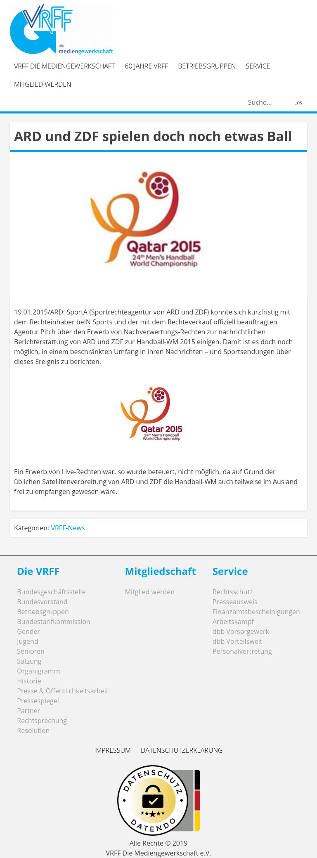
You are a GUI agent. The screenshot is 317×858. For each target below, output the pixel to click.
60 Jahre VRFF (146, 66)
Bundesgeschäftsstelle (51, 591)
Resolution (33, 730)
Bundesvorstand (42, 601)
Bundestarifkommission (53, 621)
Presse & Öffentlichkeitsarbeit (62, 690)
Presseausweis (235, 601)
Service (258, 66)
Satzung (29, 661)
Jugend (27, 641)
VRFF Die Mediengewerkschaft (64, 66)
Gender (28, 631)
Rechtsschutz (233, 591)
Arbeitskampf (233, 621)
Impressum (112, 750)
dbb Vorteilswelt (238, 641)
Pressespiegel (38, 700)
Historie (29, 680)
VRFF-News (68, 527)
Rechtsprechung (42, 720)
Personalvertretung (242, 651)
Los (298, 102)
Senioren (31, 651)
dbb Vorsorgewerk (241, 631)
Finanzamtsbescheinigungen (256, 611)
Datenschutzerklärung (182, 750)
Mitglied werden (42, 84)
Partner (28, 710)
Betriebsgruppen (207, 66)
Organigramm (38, 671)
